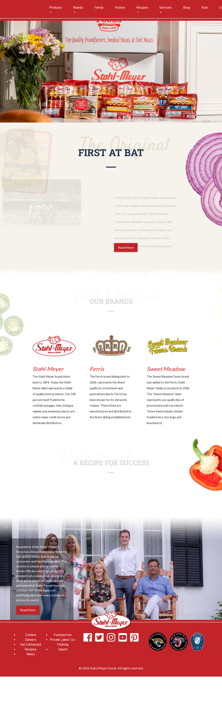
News (31, 654)
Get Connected (30, 644)
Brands (78, 7)
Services (165, 7)
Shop (186, 7)
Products (55, 7)
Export (62, 649)
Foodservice (63, 635)
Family (99, 7)
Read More (28, 610)
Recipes (142, 7)
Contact (30, 635)
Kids (204, 7)
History (120, 7)
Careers (30, 640)
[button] (6, 71)
